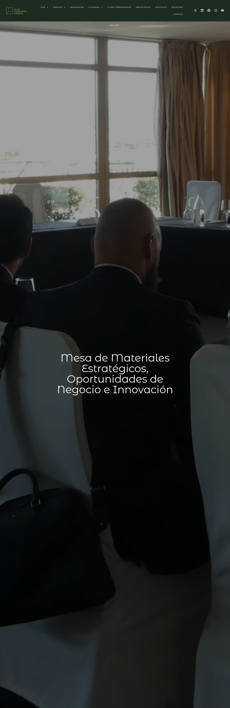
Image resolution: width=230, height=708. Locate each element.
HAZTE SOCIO (161, 7)
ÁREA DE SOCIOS (143, 7)
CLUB (44, 7)
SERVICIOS (59, 7)
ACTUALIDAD (96, 7)
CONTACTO (178, 14)
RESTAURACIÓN (77, 7)
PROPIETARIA (177, 7)
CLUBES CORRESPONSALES (119, 7)
